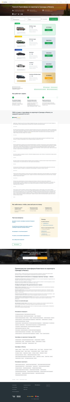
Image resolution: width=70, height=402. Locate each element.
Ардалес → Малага (18, 349)
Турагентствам (26, 387)
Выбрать (48, 29)
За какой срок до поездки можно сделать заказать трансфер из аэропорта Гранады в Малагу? (22, 227)
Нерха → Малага (27, 351)
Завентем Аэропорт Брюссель (20, 364)
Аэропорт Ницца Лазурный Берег (31, 364)
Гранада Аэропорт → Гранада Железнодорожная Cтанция (24, 339)
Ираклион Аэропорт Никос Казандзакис (46, 371)
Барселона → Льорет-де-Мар (20, 324)
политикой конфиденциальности (37, 261)
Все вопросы (16, 244)
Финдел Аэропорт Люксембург (34, 369)
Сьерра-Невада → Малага (19, 351)
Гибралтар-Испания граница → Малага (34, 354)
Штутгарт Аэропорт (29, 366)
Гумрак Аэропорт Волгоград (40, 373)
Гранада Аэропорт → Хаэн (32, 343)
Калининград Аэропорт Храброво (44, 366)
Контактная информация (15, 391)
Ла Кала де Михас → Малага (35, 351)
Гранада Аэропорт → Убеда (19, 341)
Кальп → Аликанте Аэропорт (44, 333)
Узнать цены (53, 19)
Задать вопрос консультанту (48, 225)
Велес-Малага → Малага (48, 349)
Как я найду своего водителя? (18, 239)
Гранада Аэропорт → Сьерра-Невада (21, 343)
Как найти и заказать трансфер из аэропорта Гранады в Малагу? (23, 222)
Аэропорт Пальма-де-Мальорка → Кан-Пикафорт (23, 331)
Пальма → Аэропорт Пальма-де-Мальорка (36, 317)
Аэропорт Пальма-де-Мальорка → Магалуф (22, 321)
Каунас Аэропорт (18, 373)
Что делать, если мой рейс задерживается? (21, 235)
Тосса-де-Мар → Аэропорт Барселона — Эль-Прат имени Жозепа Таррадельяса (27, 326)
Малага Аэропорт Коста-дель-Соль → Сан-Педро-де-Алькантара (36, 324)
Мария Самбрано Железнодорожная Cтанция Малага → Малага (25, 356)
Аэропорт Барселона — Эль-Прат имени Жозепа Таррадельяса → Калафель (27, 333)
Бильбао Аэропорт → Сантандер (47, 319)
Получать (42, 258)
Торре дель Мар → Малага (19, 358)
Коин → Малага (40, 349)
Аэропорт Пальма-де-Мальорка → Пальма (21, 317)
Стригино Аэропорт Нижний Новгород (33, 371)
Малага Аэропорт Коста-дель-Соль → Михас (22, 328)
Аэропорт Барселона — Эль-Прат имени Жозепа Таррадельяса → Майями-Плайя (28, 319)
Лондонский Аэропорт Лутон (19, 366)
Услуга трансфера (14, 387)
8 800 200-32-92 (44, 231)
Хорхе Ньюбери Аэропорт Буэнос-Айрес (44, 364)
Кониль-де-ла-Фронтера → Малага (20, 354)
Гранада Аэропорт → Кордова (30, 341)
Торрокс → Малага (25, 349)
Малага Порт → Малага (48, 356)
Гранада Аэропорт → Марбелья (40, 339)
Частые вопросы (14, 389)
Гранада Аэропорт (22, 379)
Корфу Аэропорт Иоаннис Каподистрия (28, 373)
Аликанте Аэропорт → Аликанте (49, 317)
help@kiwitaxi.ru (46, 223)
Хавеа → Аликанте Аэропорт (36, 331)
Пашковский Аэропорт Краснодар (20, 371)
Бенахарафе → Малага (33, 349)
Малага (26, 379)
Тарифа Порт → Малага (40, 356)
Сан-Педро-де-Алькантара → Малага (30, 358)
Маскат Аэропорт (43, 369)
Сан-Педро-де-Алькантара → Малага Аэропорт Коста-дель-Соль (25, 314)
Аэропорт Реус (35, 366)
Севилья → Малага (44, 351)
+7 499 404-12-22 (44, 233)
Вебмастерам (25, 389)
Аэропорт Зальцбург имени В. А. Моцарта (21, 369)
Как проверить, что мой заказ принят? (20, 231)
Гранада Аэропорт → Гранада (40, 341)
